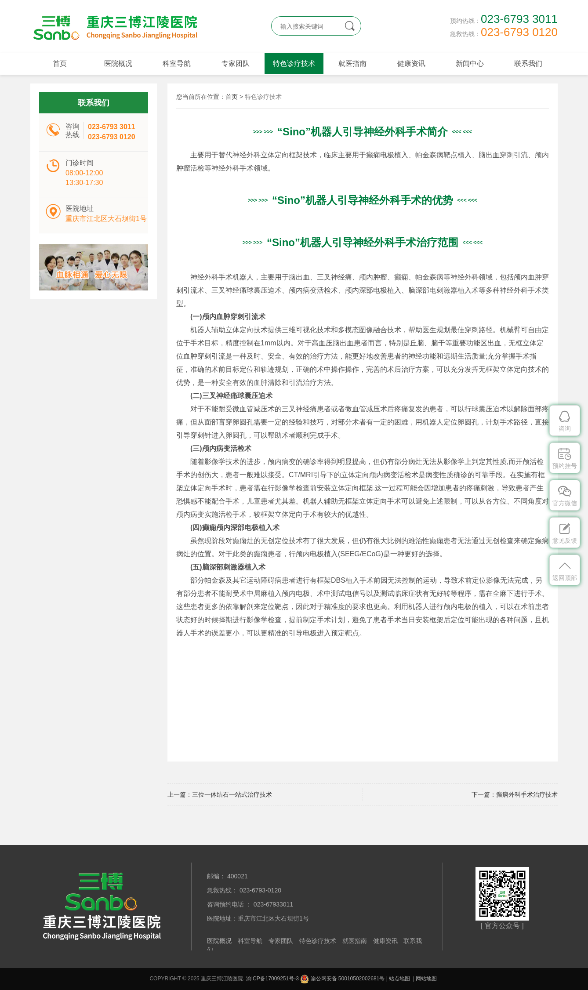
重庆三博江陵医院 (113, 26)
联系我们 (528, 63)
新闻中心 (470, 63)
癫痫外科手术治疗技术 (527, 794)
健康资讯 (411, 63)
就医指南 (352, 63)
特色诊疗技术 (294, 63)
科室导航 (177, 63)
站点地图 (399, 978)
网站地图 (426, 978)
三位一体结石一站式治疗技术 (232, 794)
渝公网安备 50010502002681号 (342, 978)
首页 (60, 63)
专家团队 (235, 63)
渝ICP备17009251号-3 (272, 978)
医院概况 (118, 63)
